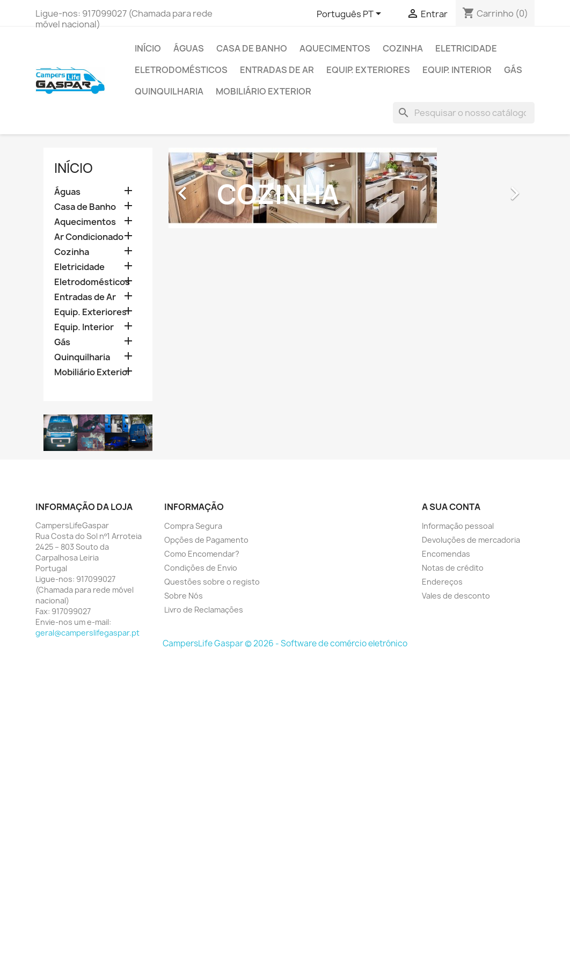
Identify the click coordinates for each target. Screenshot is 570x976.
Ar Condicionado (88, 237)
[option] (348, 188)
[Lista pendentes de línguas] (351, 14)
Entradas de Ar (277, 70)
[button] (195, 188)
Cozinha (403, 48)
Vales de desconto (456, 596)
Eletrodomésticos (181, 70)
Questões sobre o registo (212, 582)
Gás (513, 70)
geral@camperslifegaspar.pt (87, 633)
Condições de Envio (200, 568)
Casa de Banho (251, 48)
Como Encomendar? (201, 554)
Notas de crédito (453, 568)
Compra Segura (193, 526)
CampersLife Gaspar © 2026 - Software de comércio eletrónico (285, 643)
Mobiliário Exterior (263, 91)
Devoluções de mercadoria (471, 540)
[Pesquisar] (464, 112)
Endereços (442, 582)
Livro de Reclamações (203, 609)
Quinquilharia (169, 91)
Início (148, 48)
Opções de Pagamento (206, 540)
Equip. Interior (457, 70)
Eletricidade (466, 48)
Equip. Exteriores (368, 70)
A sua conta (451, 507)
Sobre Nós (183, 596)
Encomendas (446, 554)
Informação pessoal (458, 526)
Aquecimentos (334, 48)
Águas (188, 48)
